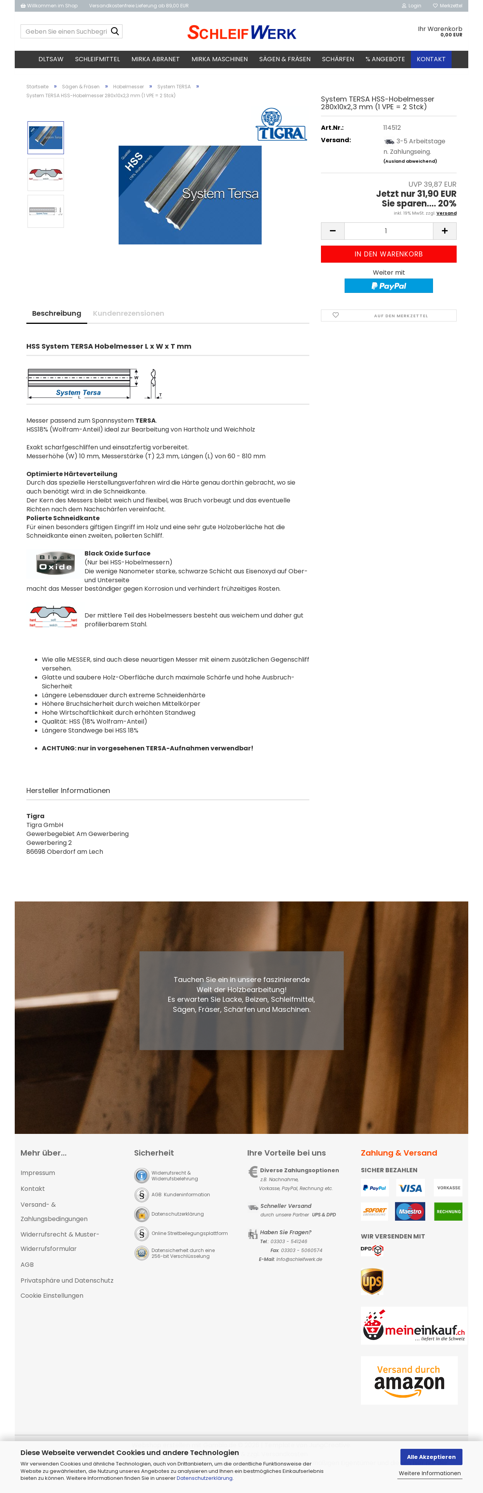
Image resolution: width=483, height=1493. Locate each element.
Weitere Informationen (430, 1473)
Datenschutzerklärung (205, 1478)
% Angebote (385, 59)
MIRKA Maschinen (219, 59)
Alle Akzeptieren (431, 1457)
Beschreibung (56, 320)
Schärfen (338, 59)
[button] (332, 238)
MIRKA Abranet (155, 59)
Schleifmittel (97, 59)
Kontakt (431, 59)
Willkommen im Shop (49, 5)
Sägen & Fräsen (284, 59)
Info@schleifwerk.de (299, 1266)
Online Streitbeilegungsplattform (190, 1240)
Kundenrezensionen (128, 320)
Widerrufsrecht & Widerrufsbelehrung (175, 1183)
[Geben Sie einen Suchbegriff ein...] (115, 32)
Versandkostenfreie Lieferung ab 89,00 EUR (139, 5)
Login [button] (411, 5)
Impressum (38, 1179)
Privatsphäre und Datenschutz (67, 1287)
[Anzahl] (388, 238)
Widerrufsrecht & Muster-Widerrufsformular (60, 1248)
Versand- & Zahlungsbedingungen (54, 1218)
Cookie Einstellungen (52, 1302)
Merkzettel (447, 5)
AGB (27, 1271)
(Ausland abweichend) (410, 168)
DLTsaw (51, 59)
